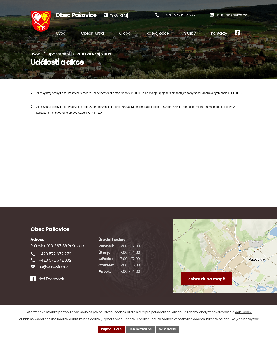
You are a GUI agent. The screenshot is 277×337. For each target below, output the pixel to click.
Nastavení (167, 329)
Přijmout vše (111, 329)
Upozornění (59, 55)
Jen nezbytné (140, 329)
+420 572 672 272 (179, 15)
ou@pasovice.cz (232, 15)
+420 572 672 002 (54, 261)
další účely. (243, 312)
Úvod (35, 55)
